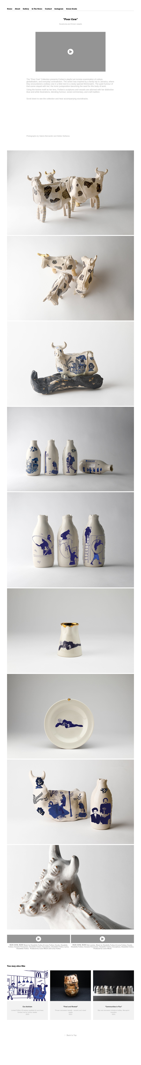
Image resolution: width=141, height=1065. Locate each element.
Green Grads (71, 9)
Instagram (58, 9)
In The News (37, 9)
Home (9, 9)
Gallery (26, 9)
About (17, 9)
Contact (48, 9)
